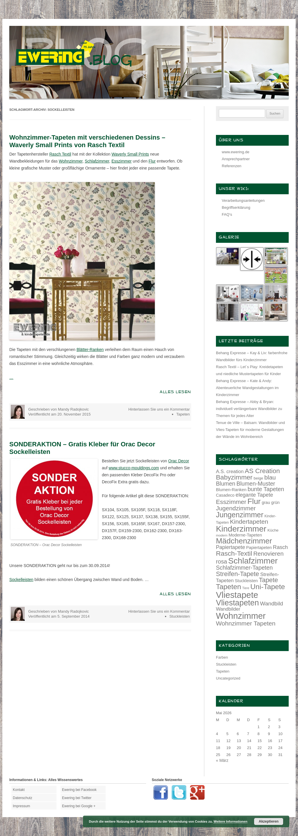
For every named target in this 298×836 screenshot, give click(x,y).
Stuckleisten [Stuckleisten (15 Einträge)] (246, 580)
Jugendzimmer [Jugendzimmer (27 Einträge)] (236, 508)
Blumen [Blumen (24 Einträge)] (225, 483)
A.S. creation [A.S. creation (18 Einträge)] (230, 471)
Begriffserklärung (236, 207)
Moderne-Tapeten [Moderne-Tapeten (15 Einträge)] (245, 535)
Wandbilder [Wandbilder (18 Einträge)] (228, 609)
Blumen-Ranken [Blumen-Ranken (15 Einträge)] (231, 489)
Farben (222, 657)
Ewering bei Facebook (79, 790)
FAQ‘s (227, 214)
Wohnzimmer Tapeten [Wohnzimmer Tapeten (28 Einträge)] (246, 623)
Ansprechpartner (236, 159)
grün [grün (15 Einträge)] (275, 502)
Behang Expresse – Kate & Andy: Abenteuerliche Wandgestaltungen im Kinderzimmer (247, 388)
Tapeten (183, 414)
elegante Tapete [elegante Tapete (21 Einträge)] (254, 495)
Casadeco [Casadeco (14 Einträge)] (225, 495)
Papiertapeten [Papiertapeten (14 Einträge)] (259, 547)
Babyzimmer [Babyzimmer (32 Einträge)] (234, 477)
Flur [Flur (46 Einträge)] (253, 501)
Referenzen (231, 166)
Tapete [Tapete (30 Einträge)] (268, 580)
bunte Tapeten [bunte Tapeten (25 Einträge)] (266, 489)
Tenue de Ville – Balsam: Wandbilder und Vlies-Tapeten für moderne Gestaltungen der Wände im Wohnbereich (250, 429)
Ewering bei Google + (78, 806)
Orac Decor (178, 461)
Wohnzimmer (70, 161)
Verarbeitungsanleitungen (243, 200)
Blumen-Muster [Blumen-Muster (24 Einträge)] (255, 483)
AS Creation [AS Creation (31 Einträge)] (262, 471)
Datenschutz (22, 798)
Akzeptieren (269, 821)
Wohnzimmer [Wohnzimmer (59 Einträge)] (241, 616)
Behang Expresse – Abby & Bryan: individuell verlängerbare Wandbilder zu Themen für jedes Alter (249, 409)
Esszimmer (121, 161)
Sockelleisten (21, 579)
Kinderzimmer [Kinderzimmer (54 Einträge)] (241, 528)
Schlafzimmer (97, 161)
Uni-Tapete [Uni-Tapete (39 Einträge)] (267, 587)
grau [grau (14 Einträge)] (266, 502)
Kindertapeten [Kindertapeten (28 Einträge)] (249, 521)
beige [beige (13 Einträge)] (258, 478)
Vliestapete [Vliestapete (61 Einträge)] (237, 595)
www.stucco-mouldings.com (134, 468)
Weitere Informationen (230, 821)
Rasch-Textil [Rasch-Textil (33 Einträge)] (234, 553)
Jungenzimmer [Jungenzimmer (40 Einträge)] (239, 515)
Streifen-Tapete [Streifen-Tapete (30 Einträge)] (237, 573)
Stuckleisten (179, 616)
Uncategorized (228, 678)
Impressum (21, 806)
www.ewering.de (235, 152)
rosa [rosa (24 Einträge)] (221, 561)
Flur (152, 161)
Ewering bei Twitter (76, 798)
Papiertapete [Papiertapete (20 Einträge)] (230, 547)
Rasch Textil (60, 154)
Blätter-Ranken (90, 349)
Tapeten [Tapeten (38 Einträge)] (228, 587)
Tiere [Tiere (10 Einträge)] (245, 588)
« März (222, 760)
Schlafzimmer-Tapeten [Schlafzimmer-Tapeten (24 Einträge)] (244, 567)
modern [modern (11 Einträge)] (222, 535)
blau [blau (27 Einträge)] (270, 477)
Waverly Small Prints (130, 154)
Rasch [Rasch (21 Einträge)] (280, 547)
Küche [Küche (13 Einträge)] (273, 530)
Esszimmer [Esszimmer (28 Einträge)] (231, 501)
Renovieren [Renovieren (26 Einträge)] (268, 553)
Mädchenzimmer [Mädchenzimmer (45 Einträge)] (244, 540)
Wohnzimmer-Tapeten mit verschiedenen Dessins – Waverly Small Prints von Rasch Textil (87, 141)
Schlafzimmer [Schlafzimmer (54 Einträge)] (253, 560)
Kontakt (19, 790)
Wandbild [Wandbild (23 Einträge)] (271, 603)
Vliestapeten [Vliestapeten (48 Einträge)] (237, 602)
